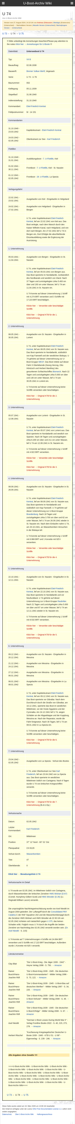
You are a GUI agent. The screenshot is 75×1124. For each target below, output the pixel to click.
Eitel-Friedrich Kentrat (36, 106)
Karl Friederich (53, 139)
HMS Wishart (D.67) (58, 894)
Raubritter (62, 601)
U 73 (4, 33)
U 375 (49, 921)
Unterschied (50, 25)
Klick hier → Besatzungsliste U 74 (24, 874)
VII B (29, 59)
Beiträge (57, 22)
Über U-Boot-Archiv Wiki (24, 1114)
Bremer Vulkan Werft (36, 71)
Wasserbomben (33, 854)
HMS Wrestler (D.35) (51, 897)
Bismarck (57, 371)
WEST (41, 362)
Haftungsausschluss (44, 1114)
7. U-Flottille (48, 159)
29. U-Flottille (42, 177)
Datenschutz (7, 1114)
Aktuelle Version (39, 25)
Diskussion (48, 22)
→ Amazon (57, 965)
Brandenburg (32, 514)
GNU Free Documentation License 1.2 (47, 1109)
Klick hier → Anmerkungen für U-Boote (33, 44)
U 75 (21, 33)
